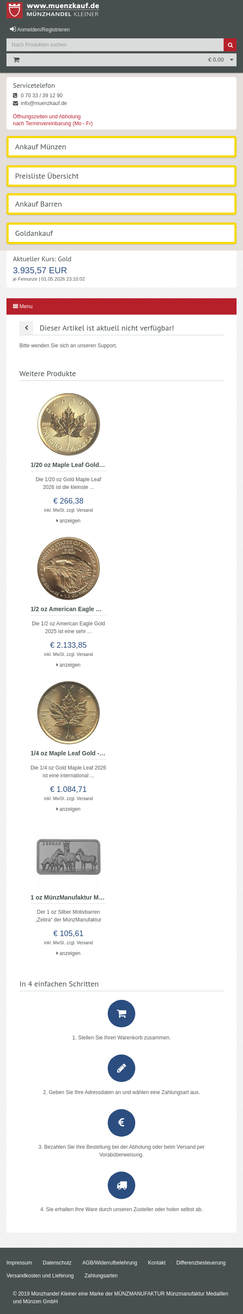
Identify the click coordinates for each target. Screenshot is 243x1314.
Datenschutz (57, 1263)
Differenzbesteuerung (201, 1263)
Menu (22, 306)
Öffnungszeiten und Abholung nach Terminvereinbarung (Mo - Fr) (53, 120)
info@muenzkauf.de (40, 103)
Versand (85, 510)
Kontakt (156, 1263)
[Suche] (230, 44)
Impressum (19, 1263)
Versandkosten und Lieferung (40, 1276)
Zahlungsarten (101, 1276)
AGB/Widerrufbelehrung (109, 1263)
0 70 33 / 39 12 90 (37, 96)
